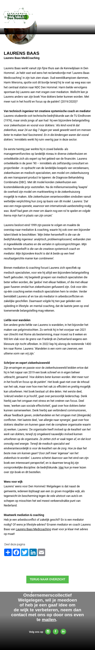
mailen (49, 619)
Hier (61, 467)
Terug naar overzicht (47, 579)
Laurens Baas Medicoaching (33, 529)
